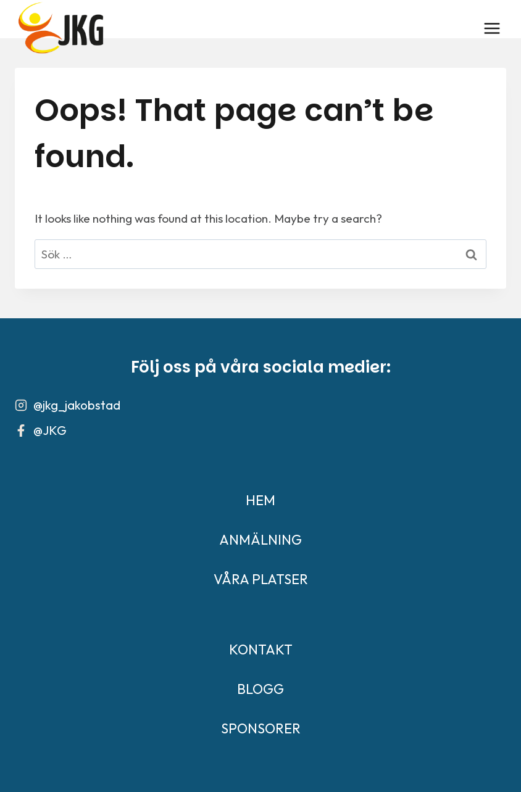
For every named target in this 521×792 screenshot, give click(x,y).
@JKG (50, 430)
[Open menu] (491, 28)
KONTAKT (261, 649)
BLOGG (260, 689)
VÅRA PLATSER (261, 579)
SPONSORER (261, 728)
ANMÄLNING (260, 539)
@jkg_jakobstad (76, 405)
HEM (260, 500)
